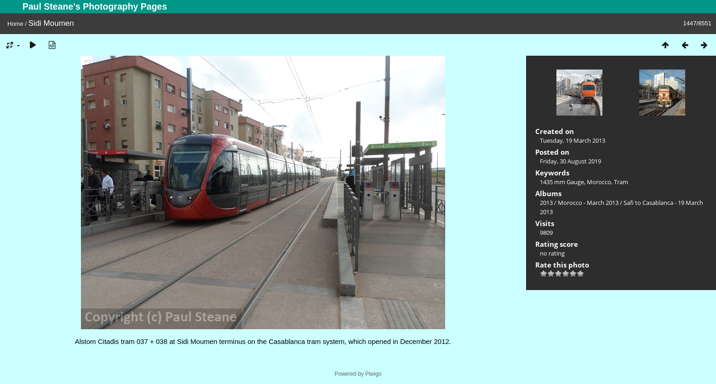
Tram (621, 182)
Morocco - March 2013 (588, 202)
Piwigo (373, 374)
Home (15, 23)
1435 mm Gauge (562, 182)
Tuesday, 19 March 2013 (572, 140)
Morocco (599, 182)
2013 (546, 202)
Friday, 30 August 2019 (570, 161)
